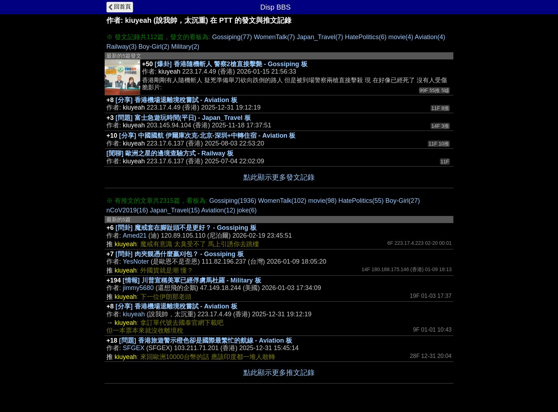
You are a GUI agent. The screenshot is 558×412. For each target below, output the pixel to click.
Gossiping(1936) (232, 200)
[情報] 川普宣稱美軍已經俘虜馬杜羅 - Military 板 (192, 280)
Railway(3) (121, 46)
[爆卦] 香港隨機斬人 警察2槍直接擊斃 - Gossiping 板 (231, 64)
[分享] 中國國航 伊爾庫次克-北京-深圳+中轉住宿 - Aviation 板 (207, 135)
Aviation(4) (430, 37)
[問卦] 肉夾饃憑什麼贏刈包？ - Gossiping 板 (180, 254)
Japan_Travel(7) (320, 37)
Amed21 (135, 235)
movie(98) (322, 200)
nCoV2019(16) (127, 210)
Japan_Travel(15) (175, 210)
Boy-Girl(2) (153, 46)
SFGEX (133, 348)
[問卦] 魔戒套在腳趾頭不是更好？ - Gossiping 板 (186, 227)
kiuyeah (134, 314)
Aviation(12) (218, 210)
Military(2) (185, 46)
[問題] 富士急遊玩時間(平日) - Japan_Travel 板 (183, 117)
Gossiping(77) (232, 37)
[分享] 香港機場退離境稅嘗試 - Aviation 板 (176, 100)
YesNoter (136, 261)
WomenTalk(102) (282, 200)
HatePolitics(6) (365, 37)
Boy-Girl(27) (402, 200)
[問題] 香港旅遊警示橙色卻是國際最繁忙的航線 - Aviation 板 (205, 340)
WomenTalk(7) (274, 37)
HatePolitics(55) (361, 200)
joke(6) (247, 210)
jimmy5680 (138, 287)
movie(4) (400, 37)
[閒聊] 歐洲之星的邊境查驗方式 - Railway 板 (169, 153)
